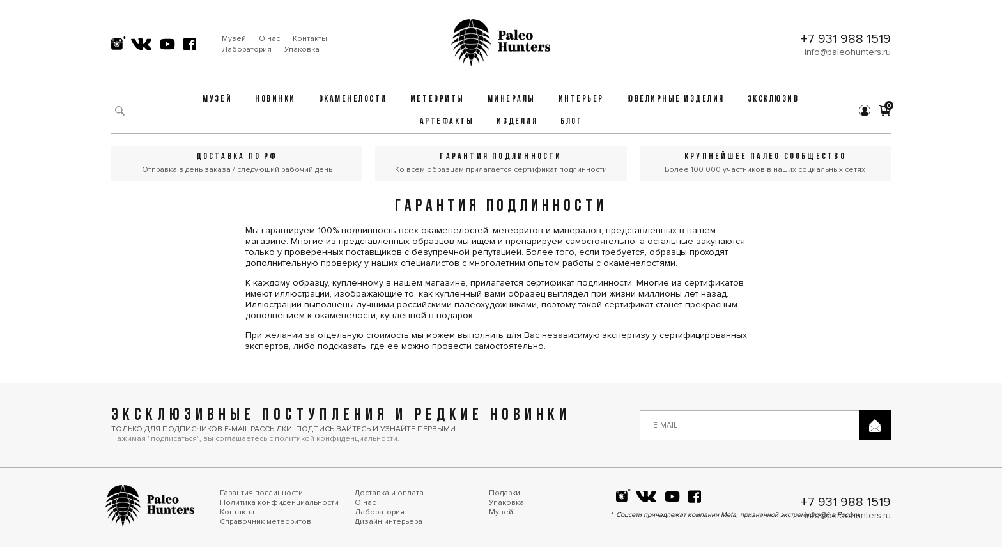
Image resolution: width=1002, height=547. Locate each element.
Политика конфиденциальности (279, 502)
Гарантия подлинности (261, 493)
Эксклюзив (773, 99)
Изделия (517, 122)
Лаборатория (247, 49)
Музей (234, 38)
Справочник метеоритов (265, 522)
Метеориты (437, 99)
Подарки (504, 493)
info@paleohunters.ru (848, 52)
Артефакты (447, 122)
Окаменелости (353, 99)
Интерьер (581, 99)
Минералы (512, 99)
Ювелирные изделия (676, 99)
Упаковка (302, 49)
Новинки (275, 99)
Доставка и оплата (389, 493)
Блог (571, 122)
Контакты (310, 38)
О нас (269, 38)
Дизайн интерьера (388, 522)
